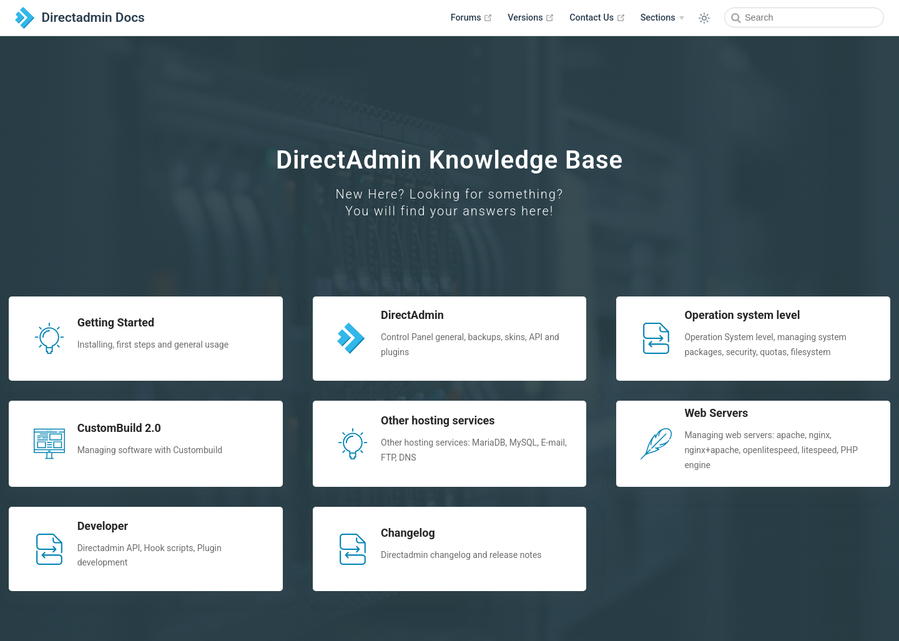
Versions (531, 17)
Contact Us (597, 17)
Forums (472, 17)
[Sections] (662, 18)
